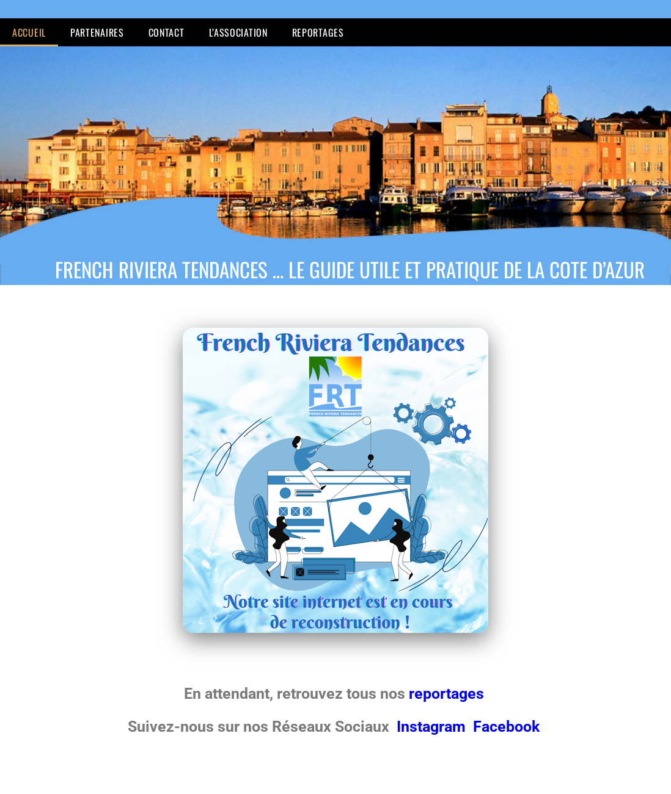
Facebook (506, 726)
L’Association (238, 32)
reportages (448, 693)
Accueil (29, 32)
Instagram (433, 726)
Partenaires (97, 32)
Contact (166, 32)
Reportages (318, 32)
